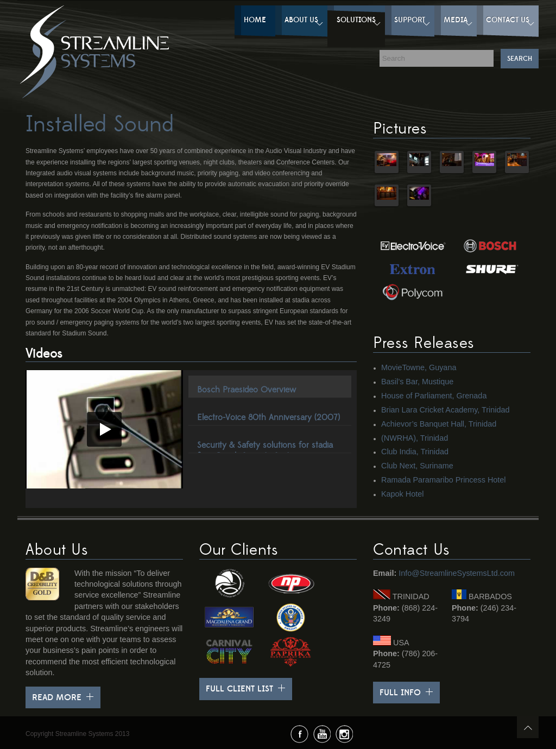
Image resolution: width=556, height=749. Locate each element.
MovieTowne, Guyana (418, 367)
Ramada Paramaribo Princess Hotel (443, 479)
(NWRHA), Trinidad (414, 438)
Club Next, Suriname (417, 465)
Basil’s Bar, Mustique (417, 381)
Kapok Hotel (402, 494)
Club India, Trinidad (414, 451)
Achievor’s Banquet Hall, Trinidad (438, 424)
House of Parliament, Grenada (433, 395)
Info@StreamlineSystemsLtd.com (457, 573)
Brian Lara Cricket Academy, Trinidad (445, 409)
